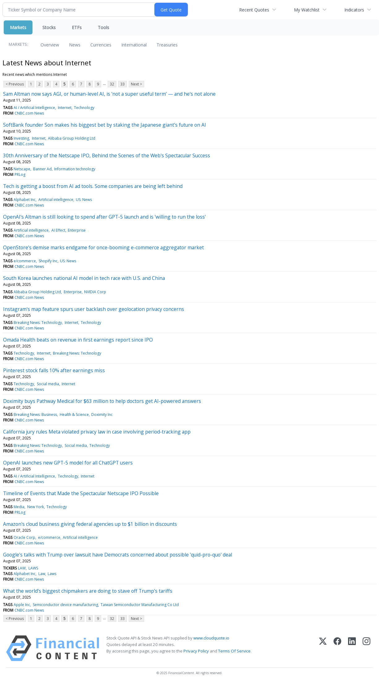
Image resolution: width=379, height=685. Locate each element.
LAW (22, 568)
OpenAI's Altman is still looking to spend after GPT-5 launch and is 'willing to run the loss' (104, 216)
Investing (21, 138)
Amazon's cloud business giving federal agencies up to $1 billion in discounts (90, 524)
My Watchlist (307, 10)
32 (112, 84)
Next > (136, 84)
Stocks (49, 27)
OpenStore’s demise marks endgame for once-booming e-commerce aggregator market (103, 247)
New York (35, 506)
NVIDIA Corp (95, 292)
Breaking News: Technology (38, 322)
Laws (52, 573)
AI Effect (58, 230)
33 (122, 84)
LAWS (33, 568)
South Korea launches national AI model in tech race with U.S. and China (84, 278)
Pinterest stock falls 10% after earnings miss (54, 370)
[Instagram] (366, 648)
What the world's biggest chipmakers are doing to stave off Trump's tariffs (87, 590)
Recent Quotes (254, 10)
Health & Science (74, 414)
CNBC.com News (29, 113)
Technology (84, 107)
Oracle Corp (24, 537)
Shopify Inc (48, 261)
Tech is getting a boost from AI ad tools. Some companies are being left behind (93, 186)
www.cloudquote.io (211, 638)
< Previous (15, 84)
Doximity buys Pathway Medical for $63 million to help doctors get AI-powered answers (102, 401)
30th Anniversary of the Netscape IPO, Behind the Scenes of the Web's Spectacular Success (106, 155)
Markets (18, 27)
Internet (64, 107)
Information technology (74, 169)
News (74, 45)
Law (41, 573)
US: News (84, 199)
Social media (48, 383)
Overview (50, 45)
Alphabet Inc (25, 199)
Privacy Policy (196, 651)
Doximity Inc (102, 414)
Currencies (100, 45)
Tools (103, 27)
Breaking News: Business (35, 414)
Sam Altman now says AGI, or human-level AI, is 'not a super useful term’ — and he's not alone (109, 93)
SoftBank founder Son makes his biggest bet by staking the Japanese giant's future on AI (104, 124)
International (134, 45)
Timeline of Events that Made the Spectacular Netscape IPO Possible (81, 493)
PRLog (20, 174)
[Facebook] (337, 648)
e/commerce (25, 261)
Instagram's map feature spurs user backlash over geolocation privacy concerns (93, 309)
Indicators (354, 10)
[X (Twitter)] (323, 648)
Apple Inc (22, 604)
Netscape (22, 169)
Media (19, 506)
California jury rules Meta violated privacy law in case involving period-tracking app (97, 431)
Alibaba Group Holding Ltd (71, 138)
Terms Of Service (234, 651)
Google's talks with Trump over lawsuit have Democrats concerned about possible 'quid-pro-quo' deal (117, 554)
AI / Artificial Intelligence (34, 107)
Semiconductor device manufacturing (65, 604)
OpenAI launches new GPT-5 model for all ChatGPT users (68, 462)
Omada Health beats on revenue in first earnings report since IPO (78, 339)
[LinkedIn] (352, 648)
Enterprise (77, 230)
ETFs (77, 27)
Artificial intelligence (55, 199)
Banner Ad (42, 169)
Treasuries (167, 45)
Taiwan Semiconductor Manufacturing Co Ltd (140, 604)
